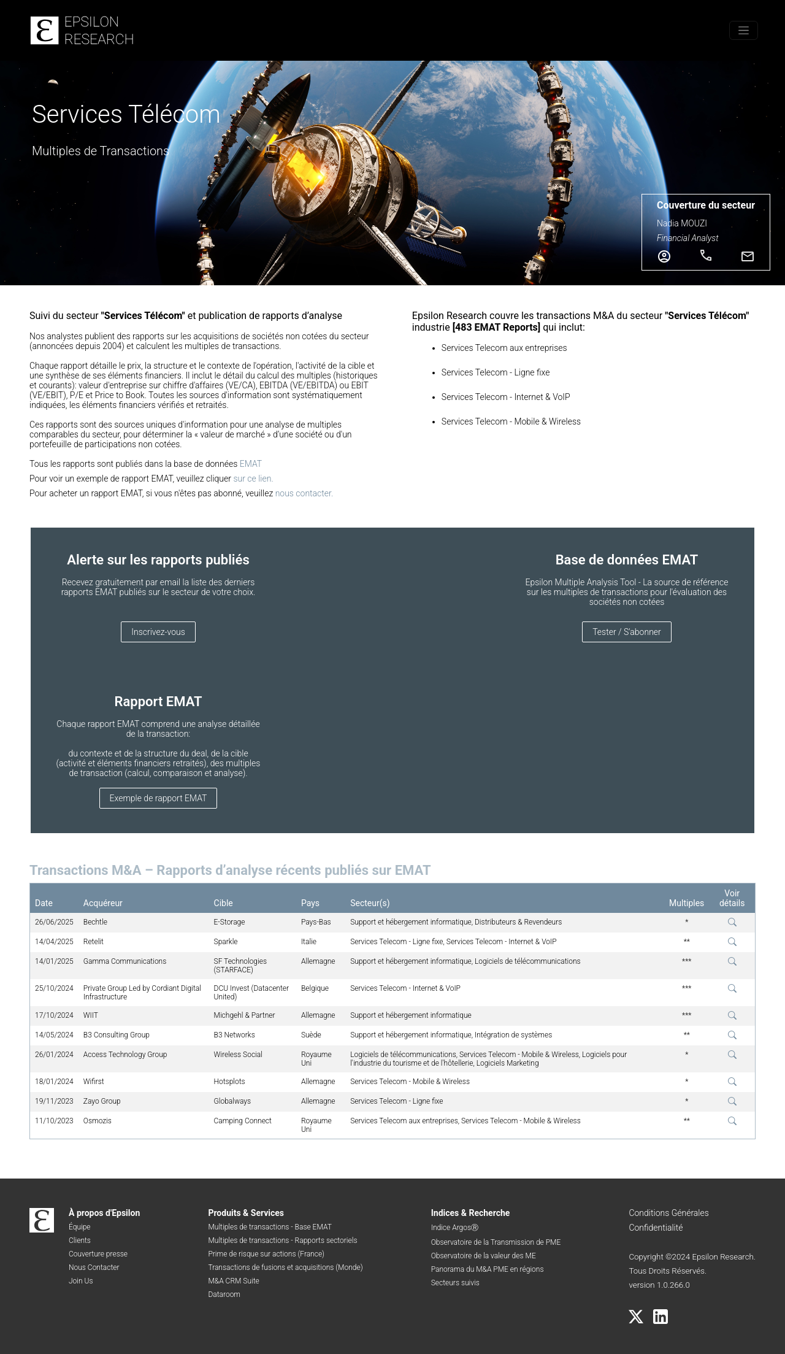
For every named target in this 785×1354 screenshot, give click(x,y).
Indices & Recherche (470, 1213)
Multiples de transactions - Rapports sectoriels (282, 1240)
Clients (80, 1240)
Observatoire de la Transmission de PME (496, 1242)
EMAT (251, 464)
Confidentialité (656, 1228)
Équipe (80, 1227)
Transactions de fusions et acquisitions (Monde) (285, 1267)
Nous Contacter (94, 1267)
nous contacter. (304, 493)
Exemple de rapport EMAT (158, 798)
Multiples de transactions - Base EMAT (269, 1227)
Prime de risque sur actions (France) (266, 1254)
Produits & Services (246, 1213)
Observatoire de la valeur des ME (483, 1256)
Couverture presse (98, 1254)
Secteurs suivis (455, 1283)
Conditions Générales (668, 1213)
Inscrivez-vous (158, 632)
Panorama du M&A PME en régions (487, 1269)
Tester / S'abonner (626, 632)
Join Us (81, 1281)
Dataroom (224, 1294)
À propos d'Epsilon (104, 1213)
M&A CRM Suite (233, 1281)
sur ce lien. (253, 478)
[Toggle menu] (743, 30)
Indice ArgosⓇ (454, 1227)
